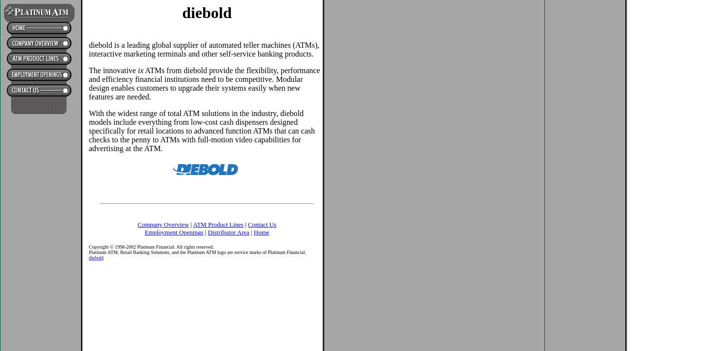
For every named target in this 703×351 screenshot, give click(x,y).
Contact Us (262, 224)
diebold (96, 257)
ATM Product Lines (218, 224)
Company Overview (163, 224)
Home (261, 232)
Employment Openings (174, 232)
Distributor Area (228, 232)
